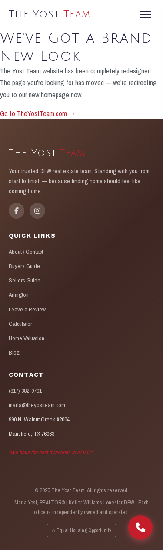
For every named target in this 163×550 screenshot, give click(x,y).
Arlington (19, 294)
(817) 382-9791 (25, 390)
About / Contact (26, 251)
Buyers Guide (24, 266)
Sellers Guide (24, 280)
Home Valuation (26, 338)
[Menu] (145, 14)
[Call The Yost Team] (140, 527)
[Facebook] (16, 211)
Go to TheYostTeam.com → (38, 113)
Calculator (20, 324)
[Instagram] (37, 211)
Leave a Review (27, 309)
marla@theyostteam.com (37, 405)
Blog (14, 352)
